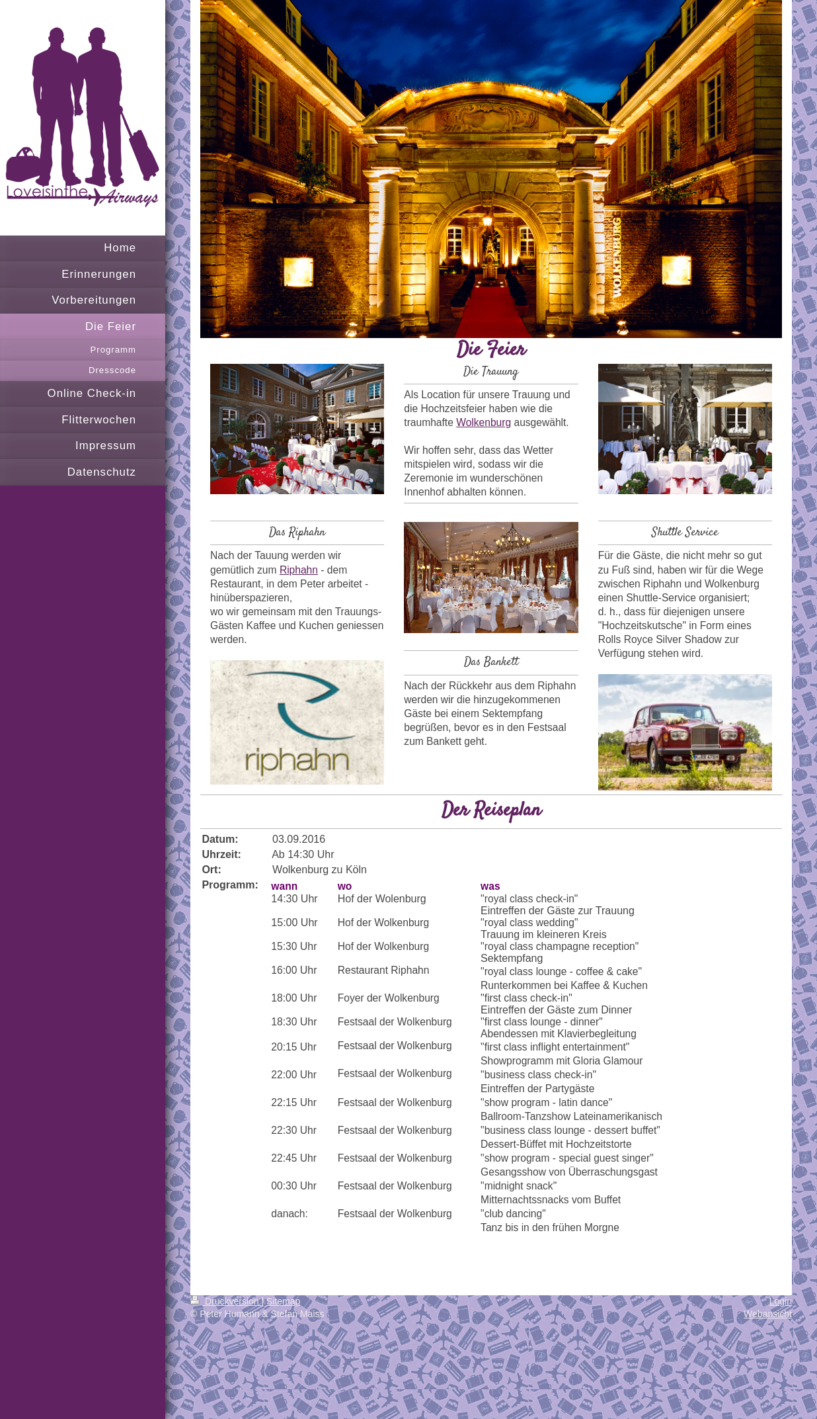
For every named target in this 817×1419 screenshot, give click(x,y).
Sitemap (283, 1301)
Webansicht (768, 1314)
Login (780, 1301)
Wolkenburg (483, 422)
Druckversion (225, 1301)
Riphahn (299, 570)
